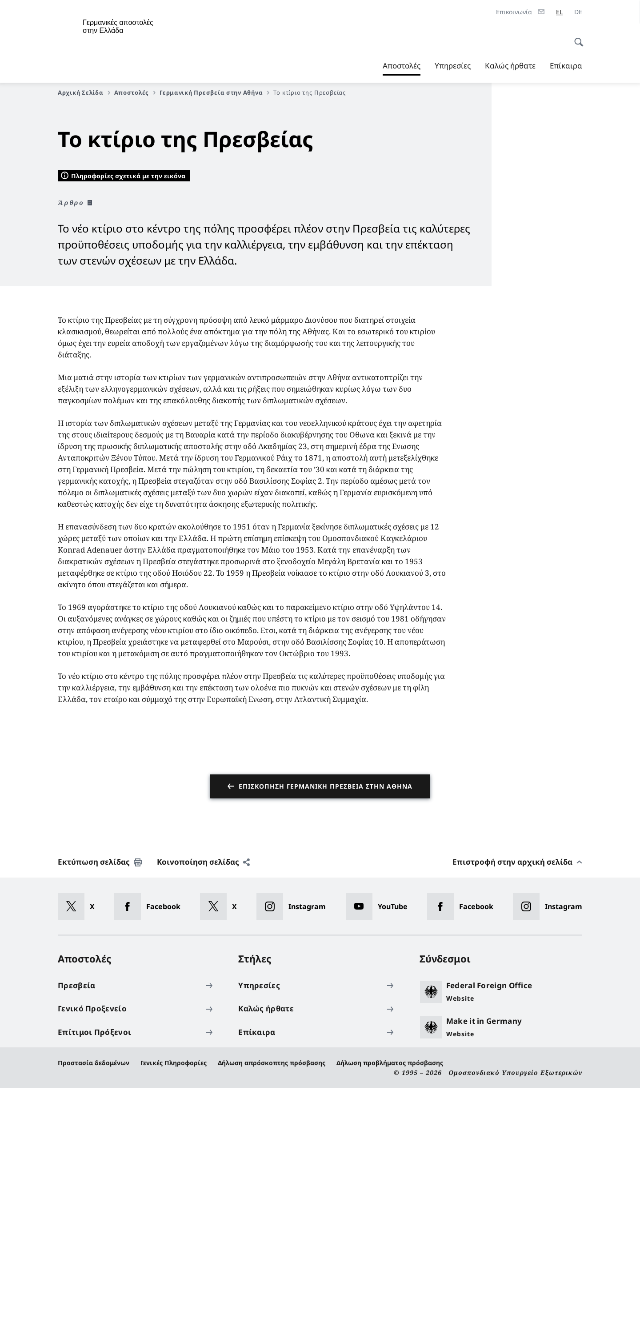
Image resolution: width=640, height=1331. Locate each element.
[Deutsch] (578, 12)
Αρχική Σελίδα (84, 92)
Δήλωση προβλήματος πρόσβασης (389, 1305)
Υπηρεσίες (453, 65)
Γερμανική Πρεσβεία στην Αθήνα (214, 92)
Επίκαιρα (566, 65)
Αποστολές (401, 66)
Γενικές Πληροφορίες (173, 1305)
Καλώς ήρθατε (510, 65)
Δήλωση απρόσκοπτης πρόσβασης (271, 1305)
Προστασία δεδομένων (93, 1305)
